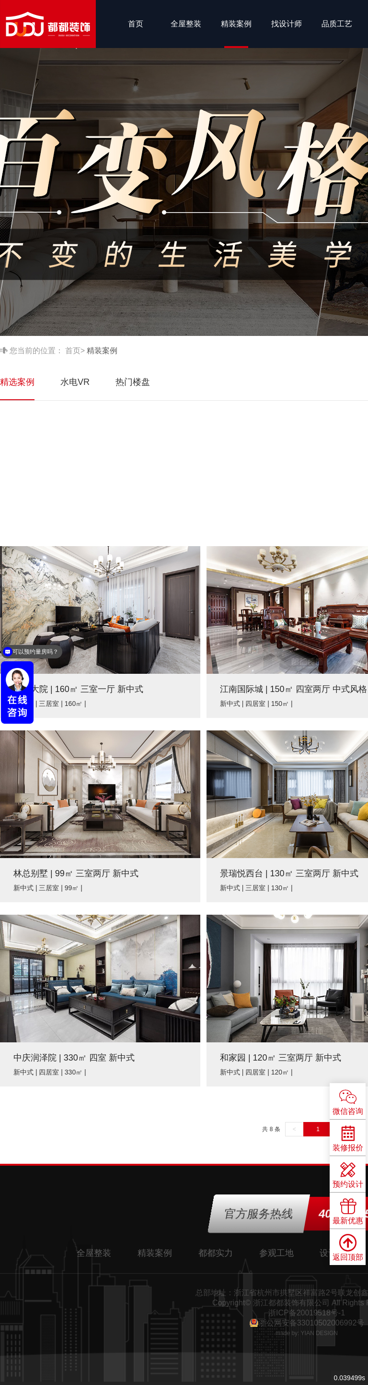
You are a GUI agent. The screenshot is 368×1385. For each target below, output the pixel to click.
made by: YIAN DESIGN (307, 1333)
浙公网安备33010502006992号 (312, 1323)
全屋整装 (186, 24)
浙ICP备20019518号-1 (306, 1313)
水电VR (75, 382)
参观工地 (276, 1253)
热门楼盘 (132, 382)
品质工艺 (337, 24)
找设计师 (286, 24)
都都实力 (215, 1253)
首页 (135, 24)
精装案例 (236, 24)
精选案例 (17, 382)
